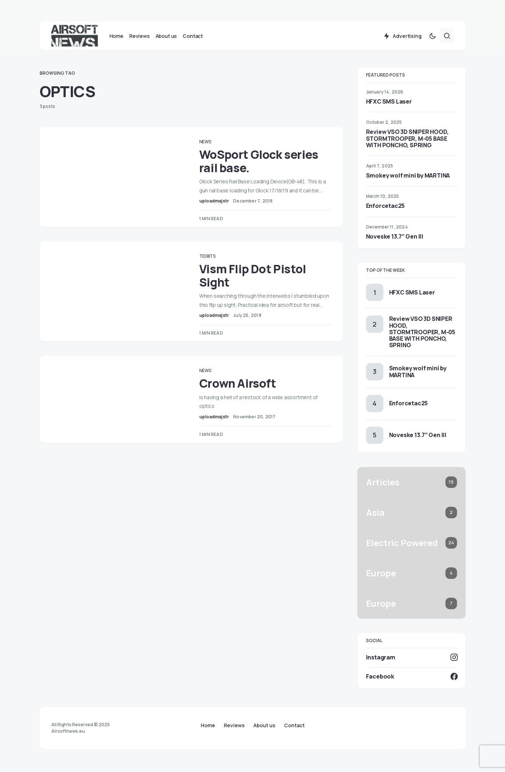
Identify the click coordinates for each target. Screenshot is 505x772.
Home (208, 725)
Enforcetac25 (385, 207)
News (209, 143)
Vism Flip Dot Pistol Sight (256, 277)
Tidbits (211, 258)
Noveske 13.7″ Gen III (394, 238)
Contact (294, 725)
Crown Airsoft (241, 394)
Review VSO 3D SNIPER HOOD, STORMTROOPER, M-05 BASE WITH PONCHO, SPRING (407, 140)
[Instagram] (411, 659)
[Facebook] (411, 678)
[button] (432, 37)
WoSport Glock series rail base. (262, 162)
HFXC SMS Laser (389, 103)
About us (264, 725)
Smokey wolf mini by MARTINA (408, 177)
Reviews (234, 725)
